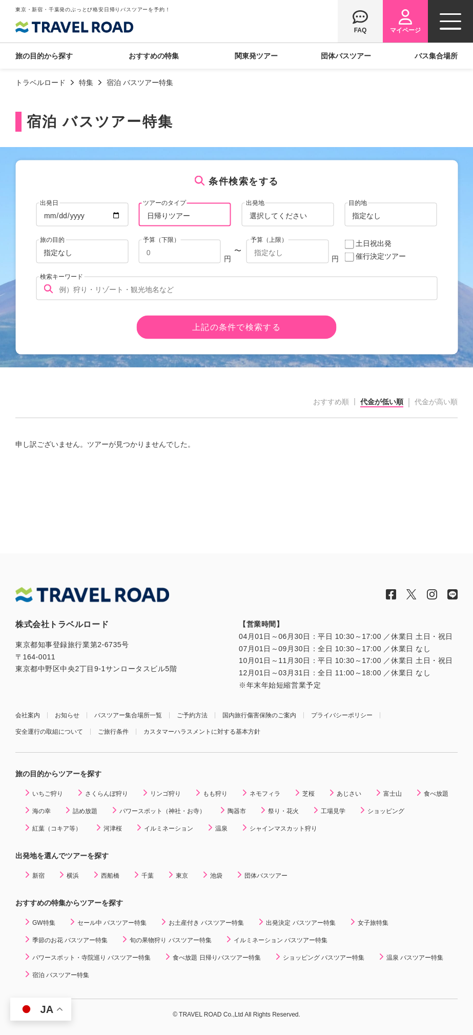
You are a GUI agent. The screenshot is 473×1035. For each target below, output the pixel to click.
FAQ (360, 30)
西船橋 (110, 875)
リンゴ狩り (165, 793)
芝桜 (308, 793)
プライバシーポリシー (342, 715)
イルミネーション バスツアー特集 (280, 940)
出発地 (255, 202)
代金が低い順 (381, 402)
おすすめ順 (331, 401)
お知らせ (67, 715)
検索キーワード (61, 276)
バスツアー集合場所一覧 (128, 715)
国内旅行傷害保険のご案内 (259, 715)
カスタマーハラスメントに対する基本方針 (201, 731)
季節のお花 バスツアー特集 (70, 940)
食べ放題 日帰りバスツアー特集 (216, 957)
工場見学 (333, 811)
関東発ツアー (256, 56)
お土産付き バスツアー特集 (206, 922)
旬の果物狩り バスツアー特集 (170, 940)
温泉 (221, 828)
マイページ (405, 30)
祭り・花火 (283, 811)
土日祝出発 (374, 243)
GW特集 (43, 922)
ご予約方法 (192, 715)
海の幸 (41, 811)
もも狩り (215, 793)
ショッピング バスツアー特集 (323, 957)
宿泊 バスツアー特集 (60, 975)
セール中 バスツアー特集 (112, 922)
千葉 (147, 875)
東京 (182, 875)
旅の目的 (52, 239)
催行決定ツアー (381, 256)
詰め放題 (85, 811)
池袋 (216, 875)
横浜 (73, 875)
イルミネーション (168, 828)
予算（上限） (269, 239)
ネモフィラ (265, 793)
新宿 (38, 875)
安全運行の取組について (49, 731)
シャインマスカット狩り (283, 828)
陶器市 (237, 811)
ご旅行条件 (113, 731)
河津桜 (113, 828)
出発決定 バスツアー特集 (300, 922)
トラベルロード (40, 82)
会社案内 (27, 715)
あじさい (349, 793)
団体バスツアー (346, 56)
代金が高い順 (436, 401)
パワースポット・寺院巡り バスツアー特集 (91, 957)
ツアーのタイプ (164, 202)
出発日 (49, 202)
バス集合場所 (436, 56)
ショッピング (385, 811)
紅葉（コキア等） (56, 828)
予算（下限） (161, 239)
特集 (86, 82)
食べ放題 (436, 793)
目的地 (357, 202)
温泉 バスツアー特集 (414, 957)
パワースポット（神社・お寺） (162, 811)
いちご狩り (47, 793)
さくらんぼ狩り (106, 793)
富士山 (392, 793)
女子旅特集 (373, 922)
